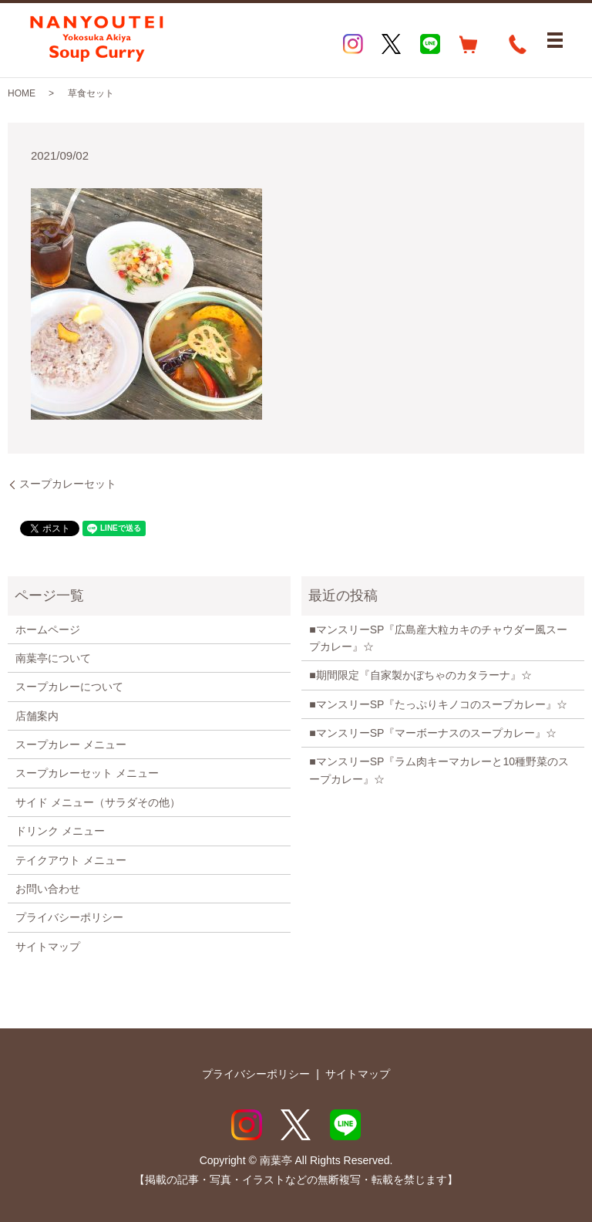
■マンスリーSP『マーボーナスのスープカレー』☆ (433, 733)
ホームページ (47, 629)
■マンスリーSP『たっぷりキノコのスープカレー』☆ (438, 704)
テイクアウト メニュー (70, 860)
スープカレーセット (67, 484)
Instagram (353, 44)
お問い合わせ (47, 889)
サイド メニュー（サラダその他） (97, 802)
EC (468, 44)
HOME (21, 93)
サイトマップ (47, 946)
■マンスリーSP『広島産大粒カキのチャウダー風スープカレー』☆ (438, 638)
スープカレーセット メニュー (87, 773)
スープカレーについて (69, 686)
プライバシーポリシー (69, 917)
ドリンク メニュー (60, 831)
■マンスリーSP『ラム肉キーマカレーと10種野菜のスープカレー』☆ (439, 770)
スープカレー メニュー (70, 744)
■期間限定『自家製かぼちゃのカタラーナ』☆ (420, 675)
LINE (430, 44)
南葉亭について (53, 658)
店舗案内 (37, 716)
